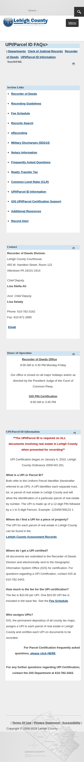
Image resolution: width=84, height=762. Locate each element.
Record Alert (20, 221)
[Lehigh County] (26, 21)
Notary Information (24, 152)
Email (12, 327)
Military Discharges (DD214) (30, 142)
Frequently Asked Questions (31, 162)
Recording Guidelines (26, 103)
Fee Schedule (20, 113)
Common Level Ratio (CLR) (30, 181)
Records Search (22, 123)
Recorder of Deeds (24, 93)
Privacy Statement (47, 722)
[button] (61, 10)
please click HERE (43, 653)
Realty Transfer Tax (24, 172)
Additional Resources (26, 211)
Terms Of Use (22, 722)
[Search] (45, 10)
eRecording (19, 133)
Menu (72, 23)
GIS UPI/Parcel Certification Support (36, 201)
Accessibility (71, 722)
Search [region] (79, 12)
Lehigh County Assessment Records (31, 536)
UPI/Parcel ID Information (28, 191)
